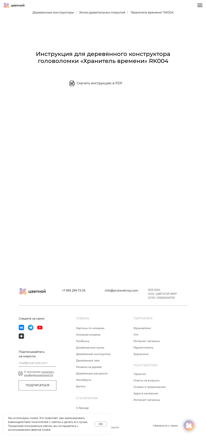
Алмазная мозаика (88, 334)
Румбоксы (82, 341)
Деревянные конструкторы (53, 12)
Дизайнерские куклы (90, 347)
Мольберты (83, 380)
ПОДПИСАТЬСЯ (37, 385)
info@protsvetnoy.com (121, 290)
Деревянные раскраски (92, 373)
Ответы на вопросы (147, 380)
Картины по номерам (90, 328)
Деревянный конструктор (93, 354)
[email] (37, 363)
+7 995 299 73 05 (73, 290)
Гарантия (140, 374)
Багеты (80, 386)
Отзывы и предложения (149, 387)
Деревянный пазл (88, 360)
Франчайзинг (142, 328)
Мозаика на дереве (89, 367)
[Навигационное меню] (199, 5)
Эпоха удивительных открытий (102, 12)
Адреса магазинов (146, 393)
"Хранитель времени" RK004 (152, 12)
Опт (136, 334)
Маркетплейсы (143, 347)
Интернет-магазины (147, 400)
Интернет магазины (147, 341)
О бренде (82, 408)
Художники (141, 354)
